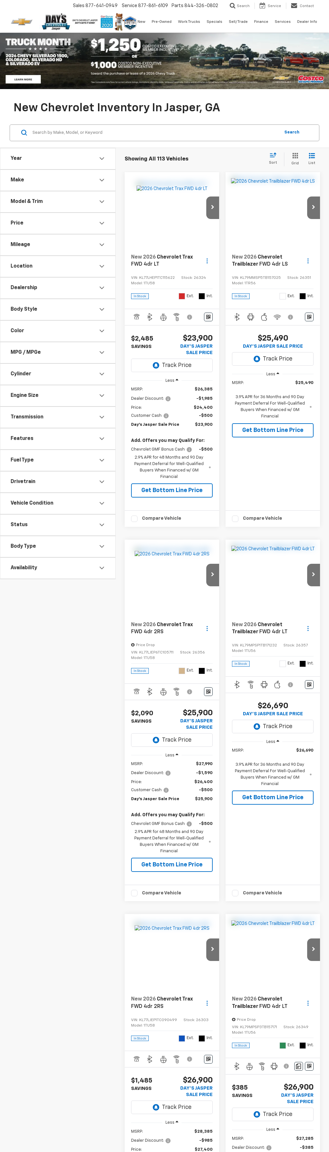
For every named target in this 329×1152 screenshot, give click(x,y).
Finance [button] (261, 22)
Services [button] (283, 22)
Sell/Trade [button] (238, 22)
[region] (172, 433)
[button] (212, 208)
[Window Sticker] (208, 317)
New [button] (141, 22)
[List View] (312, 159)
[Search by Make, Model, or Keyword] (155, 133)
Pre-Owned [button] (162, 22)
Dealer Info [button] (307, 22)
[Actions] (207, 261)
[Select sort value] (275, 158)
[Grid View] (294, 159)
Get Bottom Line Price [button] (171, 490)
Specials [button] (214, 22)
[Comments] (298, 1066)
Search (291, 132)
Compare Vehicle (161, 518)
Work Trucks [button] (189, 22)
